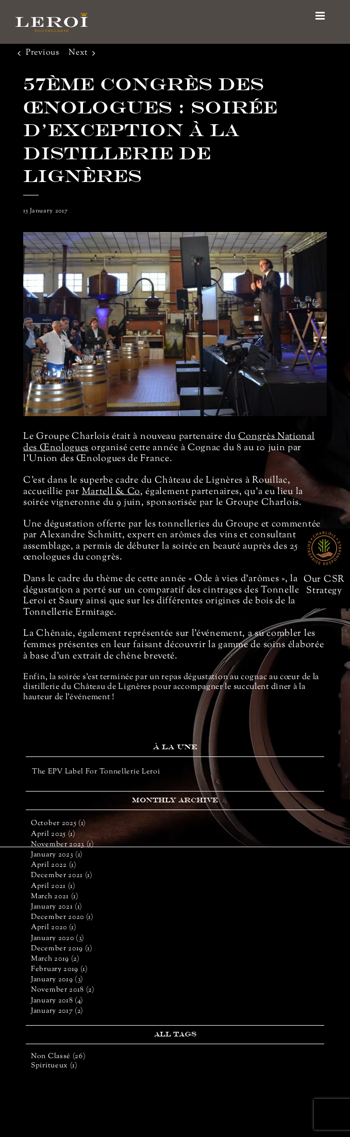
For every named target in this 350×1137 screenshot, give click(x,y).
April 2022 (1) (54, 865)
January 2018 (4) (57, 1001)
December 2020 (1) (62, 917)
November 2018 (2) (63, 990)
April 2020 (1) (54, 927)
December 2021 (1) (62, 875)
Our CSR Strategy (324, 585)
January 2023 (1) (57, 855)
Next (78, 53)
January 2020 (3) (58, 938)
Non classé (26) (58, 1056)
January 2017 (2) (57, 1011)
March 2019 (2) (55, 959)
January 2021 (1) (56, 907)
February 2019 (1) (59, 969)
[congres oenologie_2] (175, 324)
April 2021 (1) (53, 886)
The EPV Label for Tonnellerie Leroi (96, 772)
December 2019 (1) (62, 949)
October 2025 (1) (58, 823)
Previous (42, 53)
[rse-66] (324, 535)
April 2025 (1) (53, 834)
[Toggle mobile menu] (321, 15)
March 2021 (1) (55, 897)
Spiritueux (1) (54, 1066)
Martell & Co (111, 492)
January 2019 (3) (57, 980)
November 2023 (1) (62, 844)
